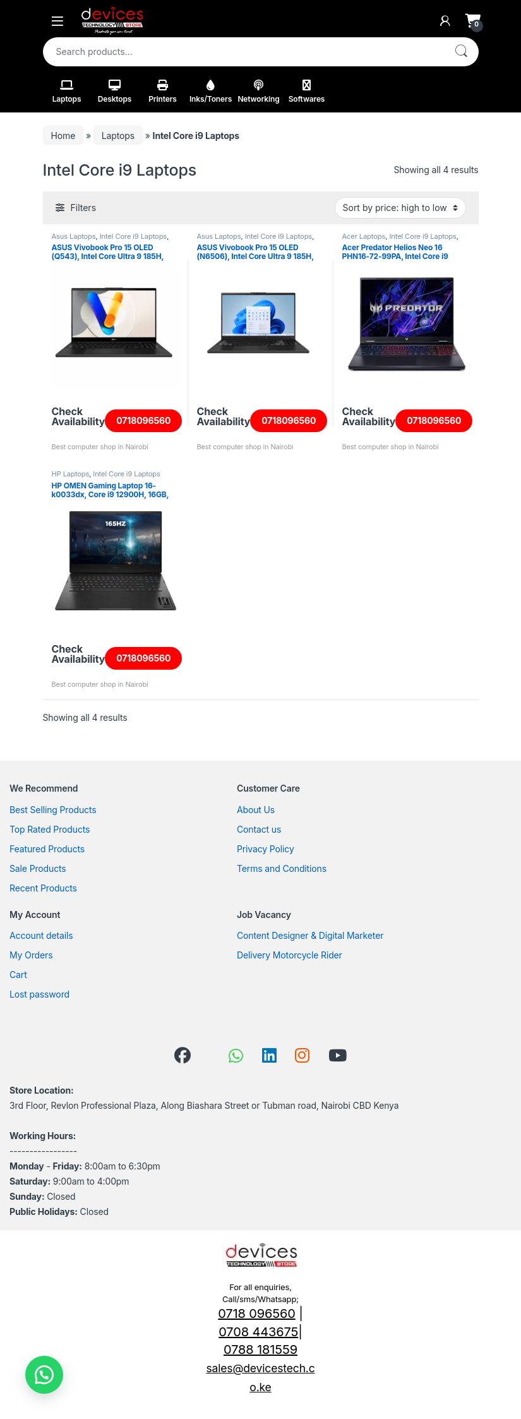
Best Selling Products (52, 809)
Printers (162, 92)
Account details (41, 935)
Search (461, 51)
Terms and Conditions (281, 868)
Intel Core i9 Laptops (133, 236)
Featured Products (47, 848)
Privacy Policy (265, 848)
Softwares (307, 92)
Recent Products (43, 888)
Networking (258, 92)
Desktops (115, 92)
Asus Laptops (74, 236)
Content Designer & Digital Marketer (310, 935)
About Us (256, 809)
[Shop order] (400, 208)
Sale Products (37, 868)
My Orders (30, 955)
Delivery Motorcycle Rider (289, 955)
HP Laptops (71, 473)
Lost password (39, 994)
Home (63, 135)
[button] (44, 1375)
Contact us (259, 829)
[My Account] (445, 20)
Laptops (66, 92)
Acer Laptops (364, 236)
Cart (18, 974)
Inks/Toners (210, 92)
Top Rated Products (49, 829)
